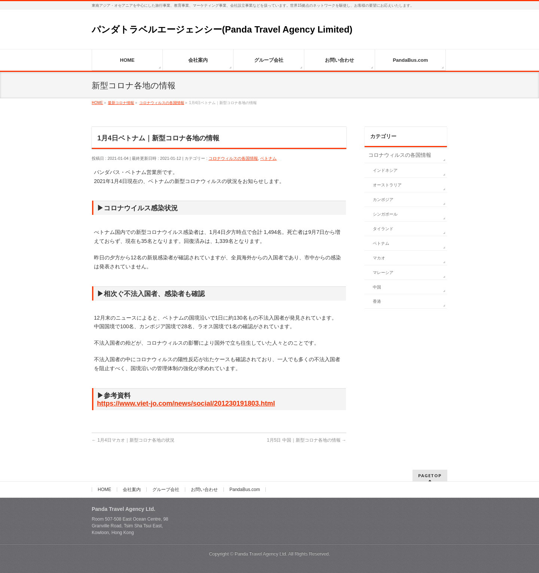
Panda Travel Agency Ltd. (261, 554)
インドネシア (385, 170)
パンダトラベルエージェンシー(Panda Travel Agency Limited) (222, 29)
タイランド (383, 228)
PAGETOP (430, 475)
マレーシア (383, 272)
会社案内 (132, 489)
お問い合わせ (204, 489)
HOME (104, 489)
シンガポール (385, 214)
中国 (377, 287)
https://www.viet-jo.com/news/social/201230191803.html (186, 403)
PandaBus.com (244, 489)
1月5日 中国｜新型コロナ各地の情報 (306, 440)
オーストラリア (387, 185)
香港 (377, 301)
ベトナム (268, 158)
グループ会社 (165, 489)
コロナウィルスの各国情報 (233, 158)
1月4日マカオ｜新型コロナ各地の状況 (133, 440)
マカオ (379, 258)
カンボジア (383, 199)
